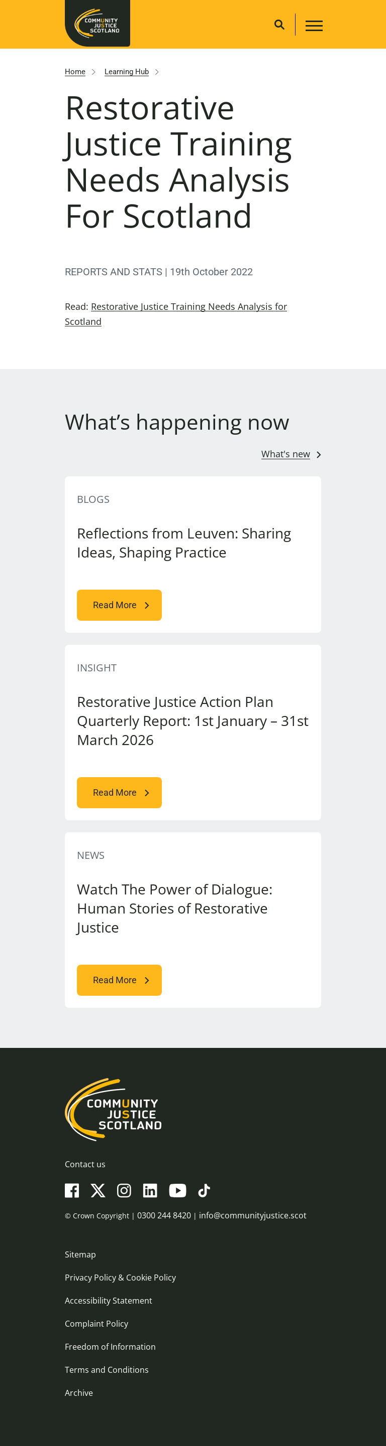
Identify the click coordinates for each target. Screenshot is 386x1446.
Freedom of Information (110, 1346)
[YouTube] (177, 1190)
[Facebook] (72, 1190)
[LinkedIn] (150, 1190)
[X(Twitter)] (98, 1190)
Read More (115, 605)
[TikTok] (204, 1190)
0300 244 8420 (164, 1215)
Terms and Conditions (107, 1369)
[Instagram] (124, 1190)
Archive (79, 1392)
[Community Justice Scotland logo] (193, 1109)
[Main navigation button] (313, 27)
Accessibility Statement (108, 1300)
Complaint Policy (96, 1323)
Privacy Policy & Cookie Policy (120, 1277)
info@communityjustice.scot (253, 1215)
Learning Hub (127, 71)
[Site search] (279, 25)
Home (75, 71)
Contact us (85, 1164)
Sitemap (80, 1254)
